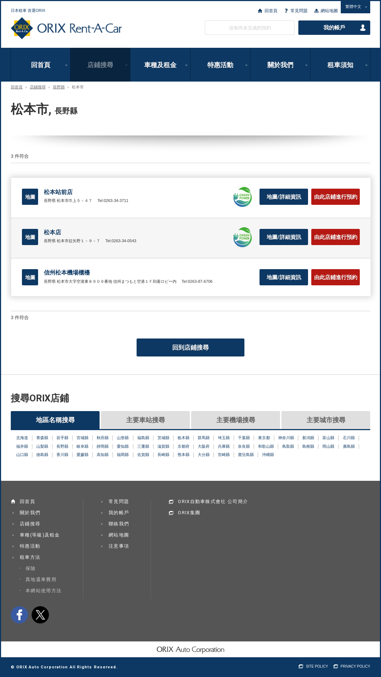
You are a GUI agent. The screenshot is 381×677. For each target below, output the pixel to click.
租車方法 (30, 557)
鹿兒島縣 (246, 454)
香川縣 (62, 454)
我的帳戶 (334, 27)
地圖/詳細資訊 (284, 197)
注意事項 (119, 546)
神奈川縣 (286, 438)
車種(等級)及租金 (40, 535)
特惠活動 (220, 65)
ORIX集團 (189, 512)
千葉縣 (244, 438)
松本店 (52, 232)
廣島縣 (349, 446)
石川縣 (349, 438)
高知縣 (103, 454)
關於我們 (280, 65)
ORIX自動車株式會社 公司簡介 (213, 501)
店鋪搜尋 (100, 65)
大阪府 (204, 446)
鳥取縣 (288, 446)
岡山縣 (328, 446)
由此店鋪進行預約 (335, 197)
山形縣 (123, 438)
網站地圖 (329, 10)
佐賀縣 (143, 454)
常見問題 (299, 10)
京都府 (183, 446)
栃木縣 (183, 438)
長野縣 (59, 87)
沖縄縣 (268, 454)
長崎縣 (163, 454)
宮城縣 (82, 438)
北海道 (22, 438)
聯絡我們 (119, 523)
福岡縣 (123, 454)
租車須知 (340, 65)
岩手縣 (62, 438)
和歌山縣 (266, 446)
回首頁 (271, 10)
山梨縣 (42, 446)
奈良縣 (244, 446)
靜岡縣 (103, 446)
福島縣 (143, 438)
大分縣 (204, 454)
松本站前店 (58, 192)
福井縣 (22, 446)
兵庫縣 (224, 446)
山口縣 (22, 454)
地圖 (30, 197)
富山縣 (328, 438)
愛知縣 (123, 446)
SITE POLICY (317, 666)
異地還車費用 (41, 579)
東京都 (264, 438)
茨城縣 (163, 438)
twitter (40, 614)
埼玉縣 (224, 438)
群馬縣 (204, 438)
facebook (19, 614)
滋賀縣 (163, 446)
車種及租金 (160, 65)
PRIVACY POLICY (355, 666)
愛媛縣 (82, 454)
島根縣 (308, 446)
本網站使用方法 (43, 590)
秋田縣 (103, 438)
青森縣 (42, 438)
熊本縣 (183, 454)
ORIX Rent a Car (66, 28)
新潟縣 (308, 438)
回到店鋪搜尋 (190, 347)
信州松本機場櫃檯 (67, 272)
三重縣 (143, 446)
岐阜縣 (82, 446)
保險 (31, 568)
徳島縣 (42, 454)
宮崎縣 (224, 454)
